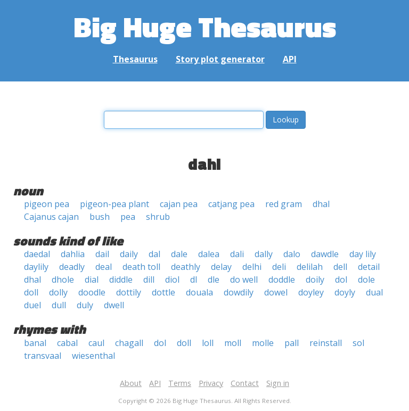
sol (358, 343)
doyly (344, 292)
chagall (129, 343)
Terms (179, 383)
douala (199, 292)
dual (374, 292)
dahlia (73, 254)
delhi (251, 267)
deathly (185, 267)
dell (340, 267)
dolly (58, 292)
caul (96, 343)
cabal (67, 343)
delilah (310, 267)
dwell (114, 305)
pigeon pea (46, 204)
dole (366, 279)
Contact (245, 383)
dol (341, 279)
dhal (321, 204)
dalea (208, 254)
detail (369, 267)
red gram (283, 204)
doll (31, 292)
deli (279, 267)
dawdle (325, 254)
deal (103, 267)
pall (291, 343)
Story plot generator (220, 59)
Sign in (277, 383)
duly (85, 305)
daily (129, 254)
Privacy (211, 383)
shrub (158, 217)
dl (193, 279)
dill (148, 279)
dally (264, 254)
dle (213, 279)
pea (127, 217)
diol (172, 279)
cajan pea (179, 204)
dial (92, 279)
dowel (276, 292)
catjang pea (231, 204)
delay (221, 267)
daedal (37, 254)
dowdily (238, 292)
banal (35, 343)
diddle (121, 279)
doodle (91, 292)
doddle (281, 279)
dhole (63, 279)
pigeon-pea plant (114, 204)
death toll (141, 267)
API (290, 59)
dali (237, 254)
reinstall (325, 343)
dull (59, 305)
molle (263, 343)
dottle (163, 292)
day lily (362, 254)
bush (99, 217)
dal (154, 254)
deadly (72, 267)
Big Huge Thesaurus (204, 26)
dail (102, 254)
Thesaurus (135, 59)
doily (315, 279)
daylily (36, 267)
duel (32, 305)
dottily (128, 292)
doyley (311, 292)
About (131, 383)
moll (232, 343)
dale (179, 254)
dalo (291, 254)
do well (244, 279)
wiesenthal (93, 355)
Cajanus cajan (51, 217)
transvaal (42, 355)
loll (208, 343)
